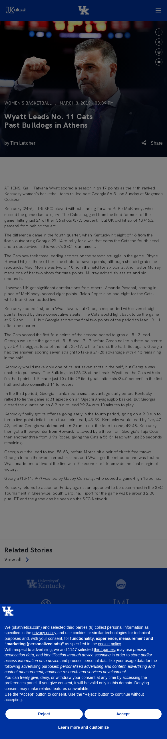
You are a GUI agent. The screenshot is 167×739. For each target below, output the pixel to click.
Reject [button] (44, 714)
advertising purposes (39, 666)
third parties (104, 649)
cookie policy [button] (109, 644)
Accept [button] (123, 714)
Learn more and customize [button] (83, 727)
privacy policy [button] (44, 632)
